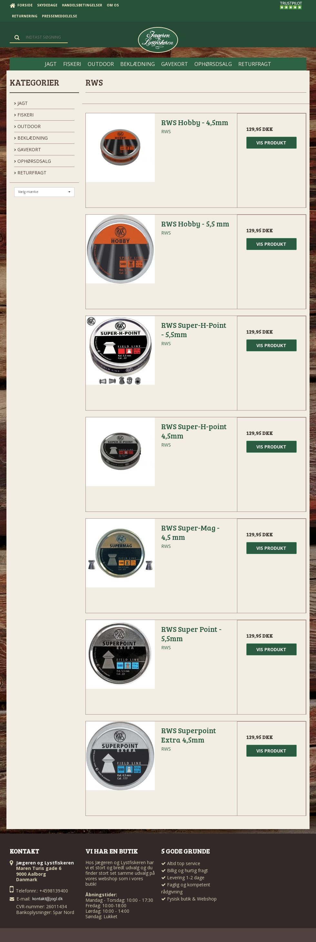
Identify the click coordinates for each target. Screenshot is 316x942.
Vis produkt (271, 143)
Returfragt (30, 173)
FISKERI (24, 115)
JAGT (21, 103)
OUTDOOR (27, 126)
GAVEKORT (27, 149)
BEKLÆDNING (31, 138)
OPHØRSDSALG (32, 161)
